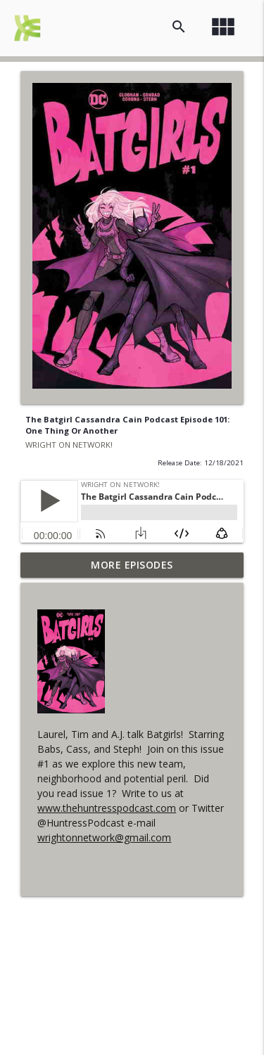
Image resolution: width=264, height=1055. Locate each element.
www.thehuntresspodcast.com (106, 808)
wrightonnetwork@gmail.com (104, 837)
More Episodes (132, 564)
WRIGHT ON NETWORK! (69, 444)
